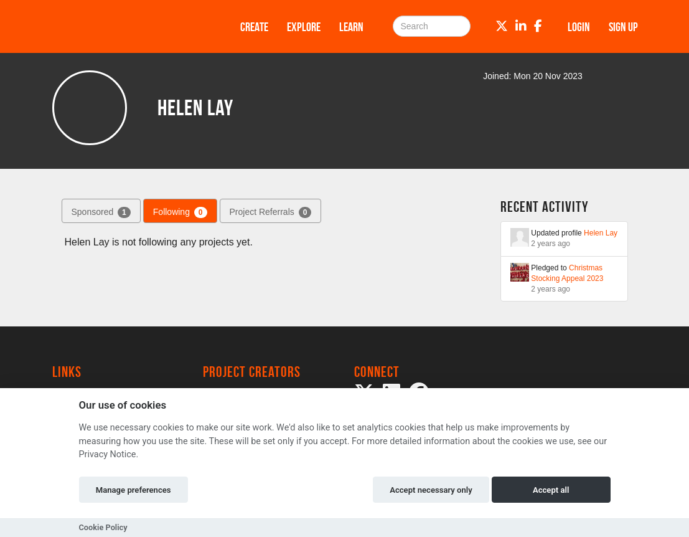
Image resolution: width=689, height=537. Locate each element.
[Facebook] (538, 26)
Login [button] (579, 27)
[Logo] (130, 26)
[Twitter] (502, 26)
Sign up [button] (623, 27)
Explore (304, 27)
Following (180, 212)
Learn (351, 27)
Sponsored (101, 212)
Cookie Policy (103, 527)
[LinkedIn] (521, 26)
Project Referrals (271, 212)
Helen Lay (600, 233)
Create (254, 27)
